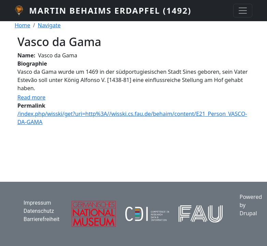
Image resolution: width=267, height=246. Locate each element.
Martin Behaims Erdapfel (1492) (110, 10)
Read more (31, 97)
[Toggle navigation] (242, 10)
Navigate (49, 25)
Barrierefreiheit (41, 219)
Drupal (248, 213)
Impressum (37, 203)
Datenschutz (39, 211)
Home (22, 25)
